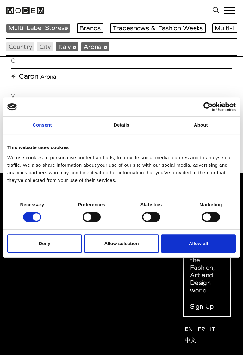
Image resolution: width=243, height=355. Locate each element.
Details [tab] (121, 125)
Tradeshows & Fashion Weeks (158, 28)
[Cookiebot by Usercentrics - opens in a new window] (208, 106)
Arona (48, 77)
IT (212, 329)
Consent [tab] (42, 125)
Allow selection (121, 243)
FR (201, 329)
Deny (44, 243)
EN (189, 329)
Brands (90, 28)
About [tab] (201, 125)
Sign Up (202, 306)
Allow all (198, 243)
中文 (190, 340)
